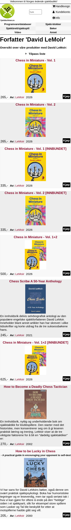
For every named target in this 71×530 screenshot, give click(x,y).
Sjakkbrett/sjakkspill (17, 28)
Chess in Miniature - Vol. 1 (35, 60)
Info (56, 17)
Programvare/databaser (17, 24)
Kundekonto (61, 11)
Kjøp (66, 96)
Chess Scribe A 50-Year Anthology (35, 281)
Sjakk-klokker (53, 24)
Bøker (53, 28)
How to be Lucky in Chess (35, 451)
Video (17, 32)
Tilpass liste (37, 53)
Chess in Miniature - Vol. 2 (35, 104)
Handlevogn (61, 6)
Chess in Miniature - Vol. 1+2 (35, 237)
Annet (53, 32)
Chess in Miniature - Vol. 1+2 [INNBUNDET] (35, 342)
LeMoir (19, 97)
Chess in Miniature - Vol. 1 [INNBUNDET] (35, 149)
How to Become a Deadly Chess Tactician (35, 387)
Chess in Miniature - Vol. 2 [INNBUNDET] (35, 193)
